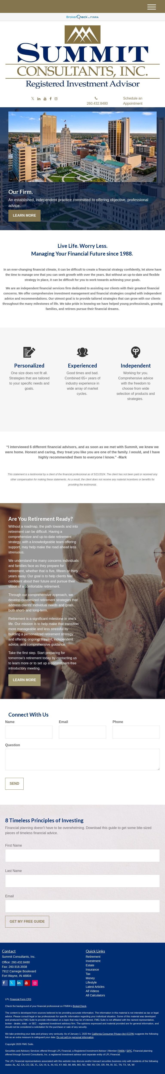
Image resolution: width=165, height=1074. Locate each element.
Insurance (92, 969)
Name (10, 722)
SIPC (129, 1050)
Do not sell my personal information (75, 1037)
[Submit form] (14, 784)
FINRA (121, 1050)
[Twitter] (32, 99)
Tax (88, 974)
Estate (90, 965)
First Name (13, 845)
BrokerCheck (80, 1006)
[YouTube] (45, 99)
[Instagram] (56, 99)
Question (12, 745)
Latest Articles (95, 986)
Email (63, 722)
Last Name (13, 871)
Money (90, 978)
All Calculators (95, 995)
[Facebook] (51, 99)
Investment (93, 961)
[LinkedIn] (38, 99)
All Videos (92, 991)
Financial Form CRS (20, 999)
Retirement (93, 956)
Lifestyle (91, 982)
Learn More (24, 215)
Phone (118, 722)
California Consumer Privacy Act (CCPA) (113, 1034)
